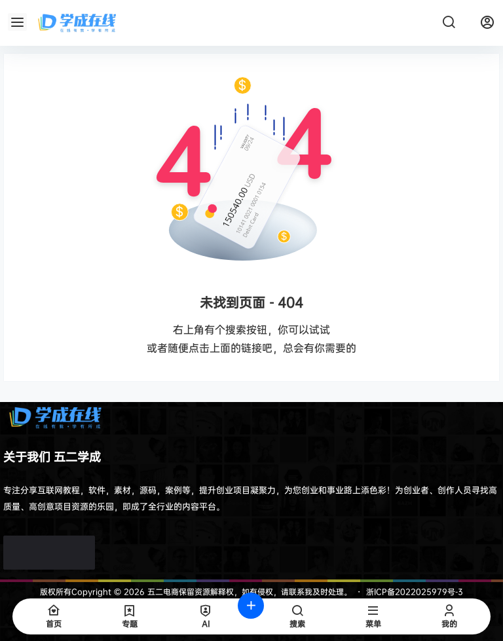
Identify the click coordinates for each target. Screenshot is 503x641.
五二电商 (162, 591)
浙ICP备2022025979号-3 (414, 591)
